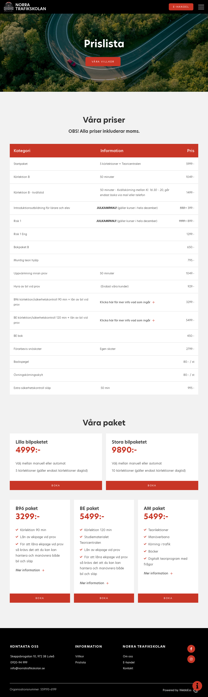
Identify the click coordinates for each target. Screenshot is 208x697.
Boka (56, 485)
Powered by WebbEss (180, 690)
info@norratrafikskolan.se (27, 668)
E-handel (181, 6)
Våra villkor (103, 61)
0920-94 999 (18, 662)
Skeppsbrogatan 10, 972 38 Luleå (32, 656)
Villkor (79, 656)
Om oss (128, 656)
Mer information (28, 570)
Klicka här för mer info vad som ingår (125, 302)
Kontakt (128, 668)
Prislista (80, 662)
